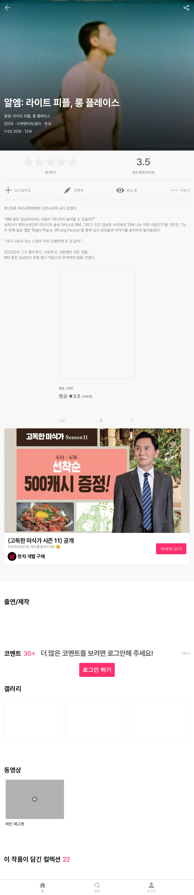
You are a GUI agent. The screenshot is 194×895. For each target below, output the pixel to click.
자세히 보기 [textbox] (171, 548)
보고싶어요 (17, 190)
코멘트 (73, 190)
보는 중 (126, 190)
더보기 (180, 190)
